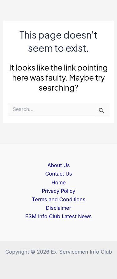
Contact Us (58, 174)
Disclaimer (58, 208)
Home (58, 182)
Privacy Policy (58, 191)
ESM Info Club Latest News (58, 216)
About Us (58, 165)
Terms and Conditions (58, 199)
